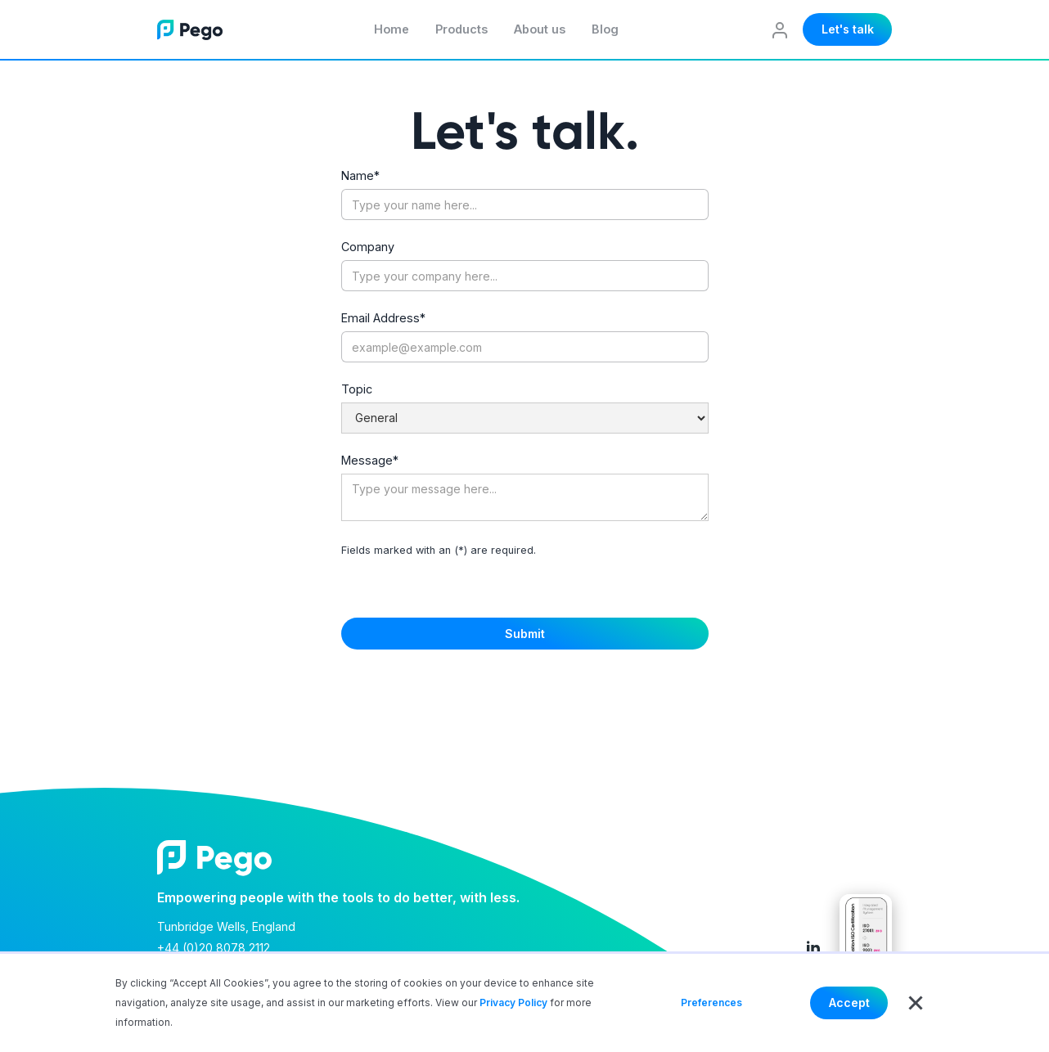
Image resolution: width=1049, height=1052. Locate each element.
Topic (356, 389)
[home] (190, 29)
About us (539, 29)
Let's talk (848, 29)
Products (461, 29)
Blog (605, 29)
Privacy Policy (513, 1002)
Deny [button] (776, 1002)
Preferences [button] (711, 1002)
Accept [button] (849, 1002)
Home (391, 29)
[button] (916, 1003)
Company (367, 247)
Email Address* (383, 318)
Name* (360, 176)
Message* (369, 460)
